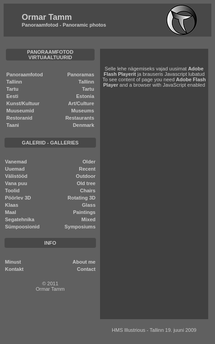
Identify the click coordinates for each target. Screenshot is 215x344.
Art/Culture (81, 103)
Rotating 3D (81, 197)
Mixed (88, 219)
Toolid (12, 190)
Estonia (85, 96)
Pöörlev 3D (18, 197)
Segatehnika (19, 219)
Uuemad (14, 169)
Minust (13, 262)
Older (89, 161)
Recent (87, 169)
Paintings (84, 212)
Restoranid (19, 118)
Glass (89, 205)
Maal (10, 212)
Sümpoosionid (22, 226)
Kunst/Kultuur (22, 103)
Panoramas (80, 74)
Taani (12, 125)
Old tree (86, 183)
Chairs (88, 190)
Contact (86, 269)
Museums (82, 110)
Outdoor (86, 176)
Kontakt (14, 269)
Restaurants (79, 118)
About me (84, 262)
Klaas (11, 205)
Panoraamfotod (24, 74)
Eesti (12, 96)
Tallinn (14, 81)
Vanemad (16, 161)
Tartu (12, 89)
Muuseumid (20, 110)
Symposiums (80, 226)
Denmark (83, 125)
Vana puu (16, 183)
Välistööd (16, 176)
